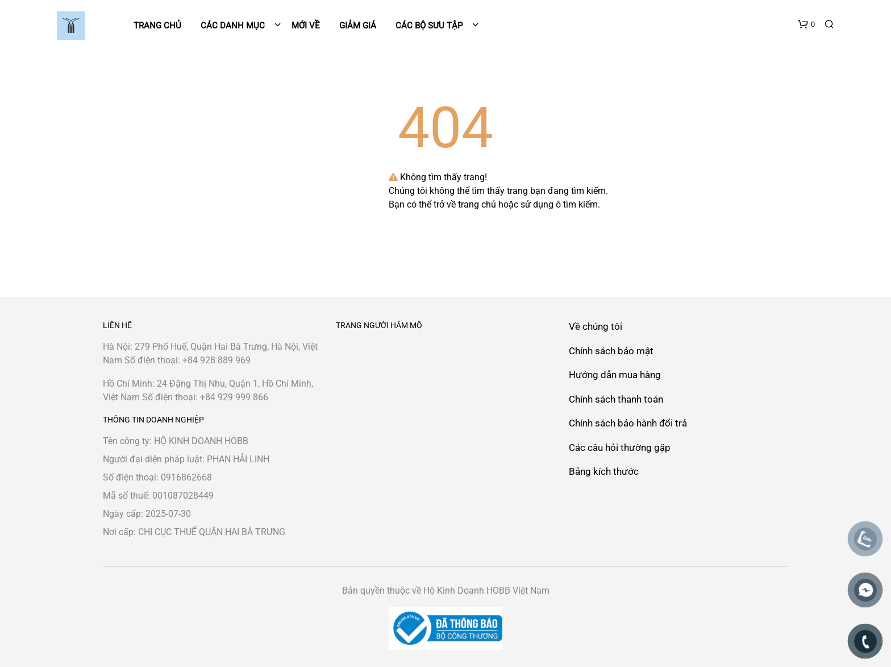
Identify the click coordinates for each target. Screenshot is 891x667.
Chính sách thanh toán (616, 399)
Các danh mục (234, 25)
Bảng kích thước (604, 471)
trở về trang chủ (465, 204)
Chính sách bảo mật (611, 351)
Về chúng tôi (595, 326)
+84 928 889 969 (216, 360)
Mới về (306, 25)
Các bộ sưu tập (429, 25)
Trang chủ (157, 25)
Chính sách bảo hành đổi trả (628, 423)
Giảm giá (357, 25)
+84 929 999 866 (234, 397)
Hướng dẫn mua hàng (615, 374)
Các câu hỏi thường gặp (620, 447)
